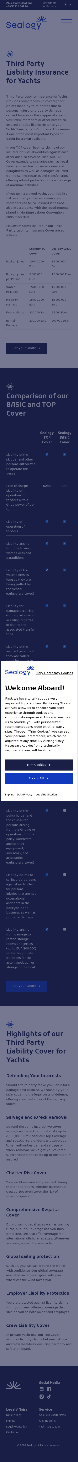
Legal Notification (46, 795)
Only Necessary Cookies (54, 673)
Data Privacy (24, 795)
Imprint (9, 795)
